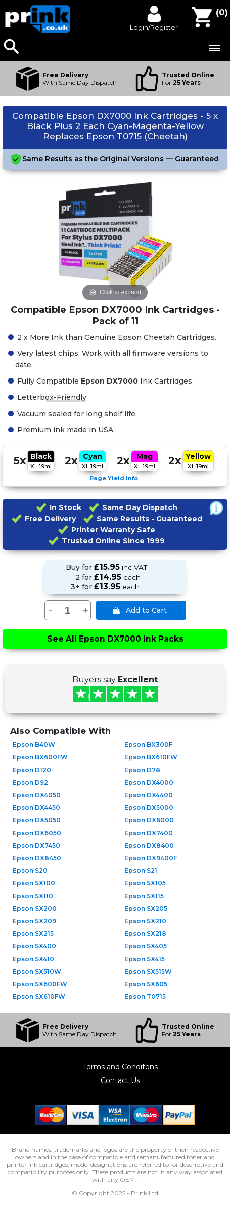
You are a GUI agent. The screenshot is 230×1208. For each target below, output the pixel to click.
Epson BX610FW (150, 757)
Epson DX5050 (37, 820)
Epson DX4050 (37, 795)
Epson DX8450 (37, 858)
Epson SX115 (144, 896)
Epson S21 (140, 870)
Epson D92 (30, 782)
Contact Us (120, 1080)
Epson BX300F (148, 744)
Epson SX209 (34, 921)
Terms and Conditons (120, 1066)
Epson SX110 (33, 896)
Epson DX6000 (149, 820)
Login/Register (154, 27)
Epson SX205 (145, 908)
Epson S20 (30, 870)
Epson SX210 (145, 921)
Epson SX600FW (40, 984)
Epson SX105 (145, 883)
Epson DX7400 (148, 833)
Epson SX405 (145, 946)
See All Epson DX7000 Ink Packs (115, 639)
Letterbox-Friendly (51, 397)
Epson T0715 (145, 996)
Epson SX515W (148, 971)
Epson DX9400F (150, 858)
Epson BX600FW (40, 757)
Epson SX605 (145, 984)
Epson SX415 (144, 959)
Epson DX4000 (148, 782)
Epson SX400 (34, 946)
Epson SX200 (35, 908)
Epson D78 (142, 770)
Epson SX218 (145, 933)
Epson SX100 (34, 883)
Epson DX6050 (37, 833)
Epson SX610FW (39, 996)
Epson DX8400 (149, 845)
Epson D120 (32, 770)
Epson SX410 (33, 959)
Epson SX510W (37, 971)
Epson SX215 (33, 933)
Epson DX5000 (148, 807)
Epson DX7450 (36, 845)
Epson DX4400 (148, 795)
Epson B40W (34, 744)
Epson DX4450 (36, 807)
